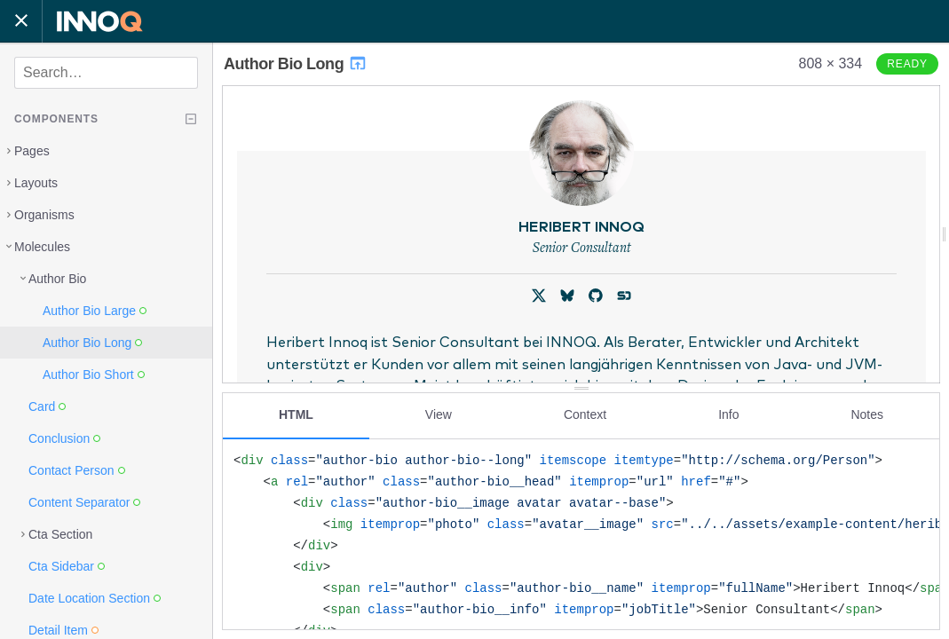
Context (585, 414)
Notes (866, 414)
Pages (32, 151)
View (438, 414)
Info (728, 414)
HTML (296, 414)
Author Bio (57, 279)
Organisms (44, 215)
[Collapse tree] (191, 119)
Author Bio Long (296, 64)
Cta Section (60, 534)
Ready (907, 64)
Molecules (42, 247)
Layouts (36, 183)
